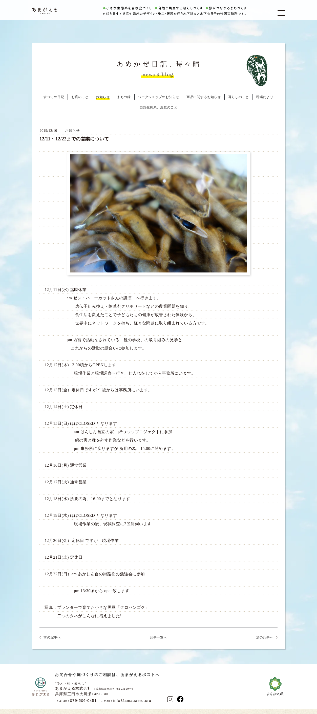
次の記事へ (264, 643)
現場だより (264, 103)
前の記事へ (52, 643)
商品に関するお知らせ (203, 103)
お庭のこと (80, 103)
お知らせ (103, 103)
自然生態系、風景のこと (158, 113)
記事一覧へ (158, 643)
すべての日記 (54, 103)
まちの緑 (124, 103)
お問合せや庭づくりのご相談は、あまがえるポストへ (107, 681)
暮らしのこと (238, 103)
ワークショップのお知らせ (158, 103)
